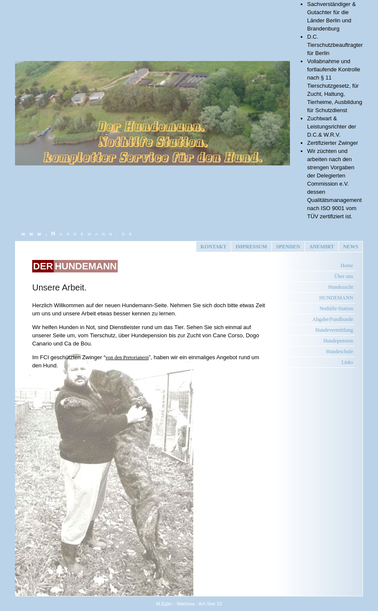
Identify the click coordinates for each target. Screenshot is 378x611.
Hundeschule (339, 351)
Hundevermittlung (334, 330)
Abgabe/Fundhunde (332, 319)
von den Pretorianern (127, 357)
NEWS (350, 247)
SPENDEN (288, 247)
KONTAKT (213, 247)
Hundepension (338, 341)
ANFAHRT (321, 247)
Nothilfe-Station (336, 309)
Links (347, 362)
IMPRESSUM (251, 247)
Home (347, 266)
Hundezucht (340, 287)
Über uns (343, 276)
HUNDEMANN (336, 298)
